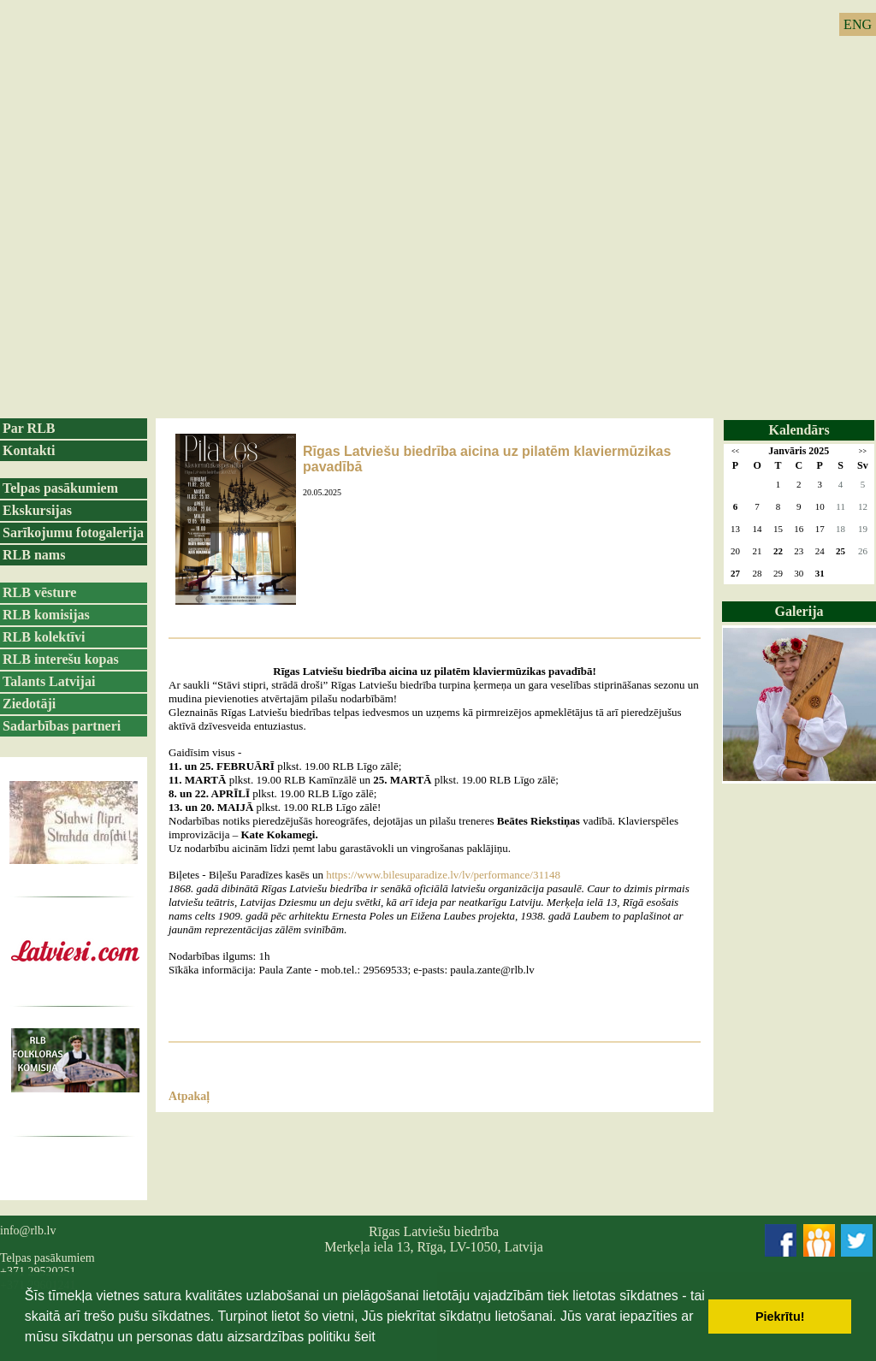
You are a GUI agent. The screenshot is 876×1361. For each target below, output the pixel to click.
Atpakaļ (189, 1096)
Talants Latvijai (49, 681)
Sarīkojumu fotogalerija (73, 532)
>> (863, 451)
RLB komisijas (46, 614)
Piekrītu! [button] (780, 1316)
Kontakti (29, 450)
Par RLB (29, 428)
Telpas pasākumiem (60, 488)
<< (735, 451)
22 (778, 551)
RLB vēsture (39, 592)
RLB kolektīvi (44, 637)
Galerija (799, 611)
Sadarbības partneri (62, 726)
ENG (857, 24)
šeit (365, 1336)
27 (735, 573)
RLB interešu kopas (61, 659)
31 (820, 573)
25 (840, 551)
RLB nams (34, 554)
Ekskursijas (37, 510)
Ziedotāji (29, 703)
